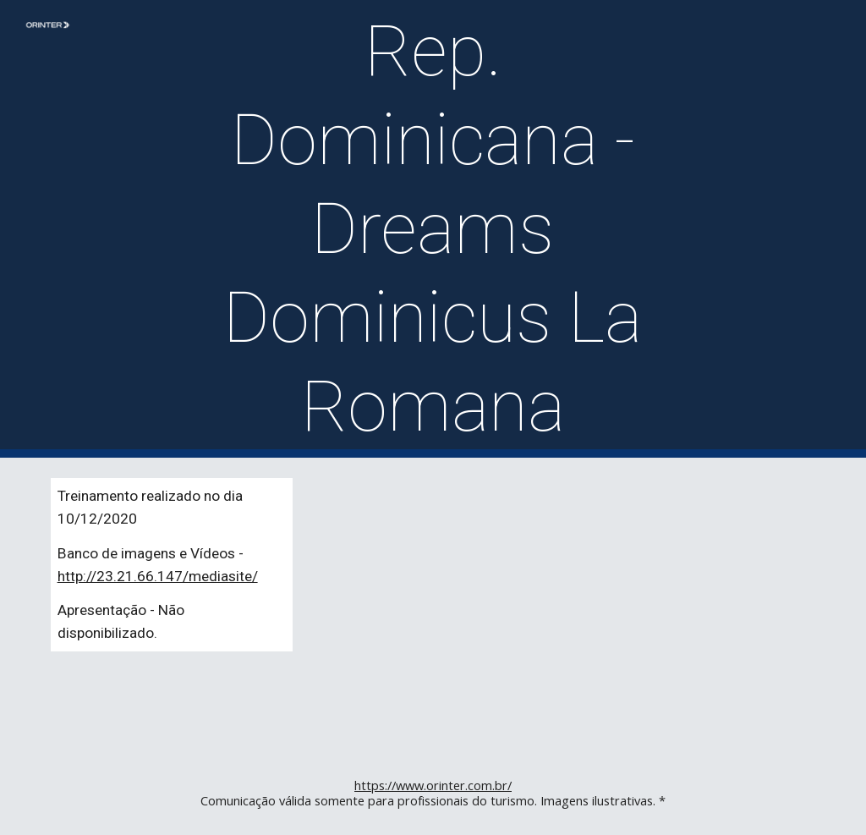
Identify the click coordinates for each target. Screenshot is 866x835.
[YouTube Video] (629, 604)
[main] (432, 229)
